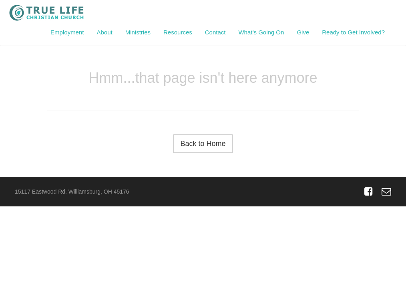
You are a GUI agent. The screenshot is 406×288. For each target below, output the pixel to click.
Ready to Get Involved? (353, 32)
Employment (67, 32)
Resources (177, 32)
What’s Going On (261, 32)
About (104, 32)
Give (303, 32)
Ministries (138, 32)
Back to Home (202, 144)
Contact (215, 32)
